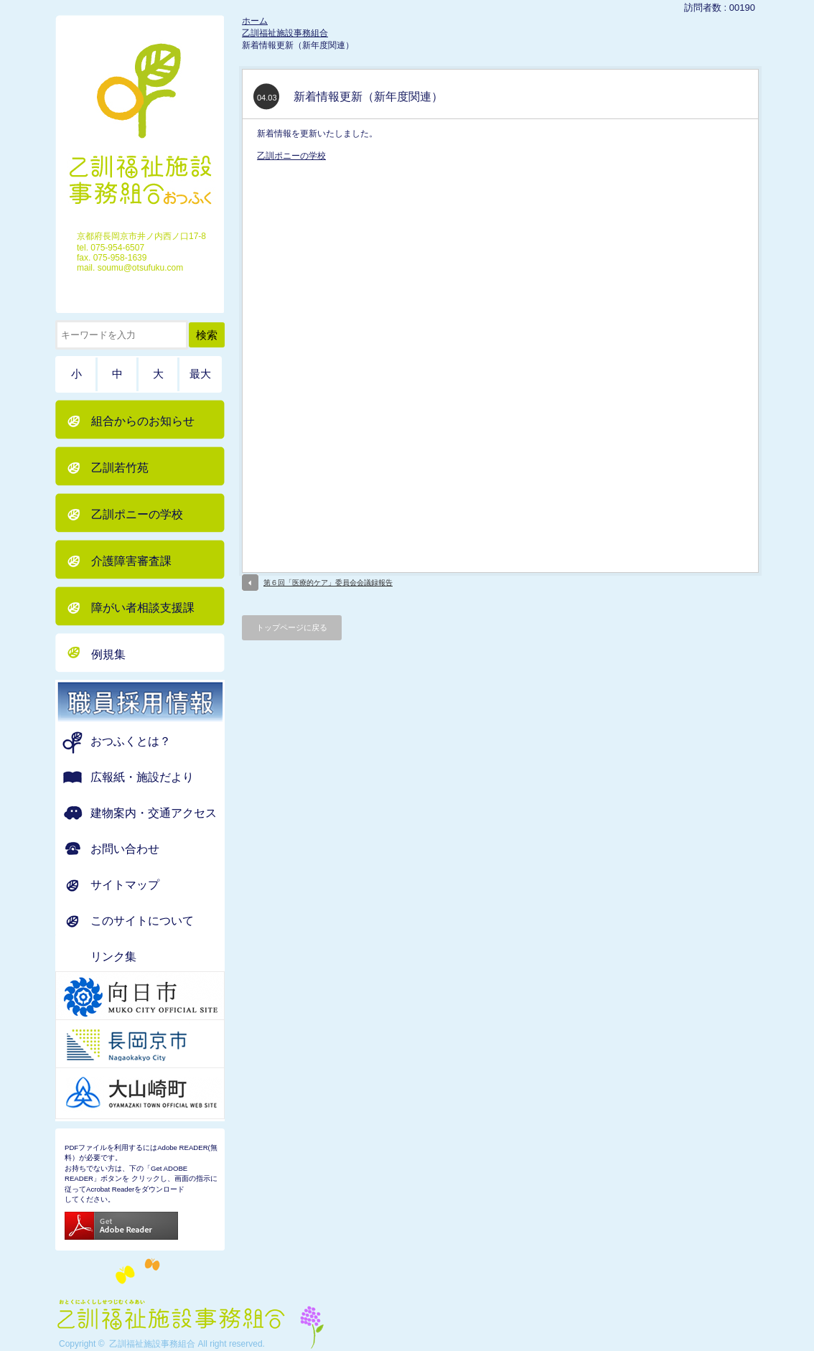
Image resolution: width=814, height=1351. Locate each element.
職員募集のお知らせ (158, 702)
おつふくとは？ (130, 741)
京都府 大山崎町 (158, 1093)
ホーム (255, 21)
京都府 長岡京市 (158, 1045)
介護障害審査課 (131, 561)
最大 (200, 374)
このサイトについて (142, 921)
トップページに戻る (291, 627)
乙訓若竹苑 (120, 468)
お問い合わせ (124, 849)
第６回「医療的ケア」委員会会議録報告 (328, 582)
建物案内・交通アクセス (153, 813)
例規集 (108, 654)
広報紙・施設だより (142, 777)
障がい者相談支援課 (143, 608)
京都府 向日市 (158, 997)
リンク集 (113, 956)
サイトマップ (124, 885)
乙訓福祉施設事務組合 (285, 33)
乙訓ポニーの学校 (291, 156)
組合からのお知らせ (143, 421)
